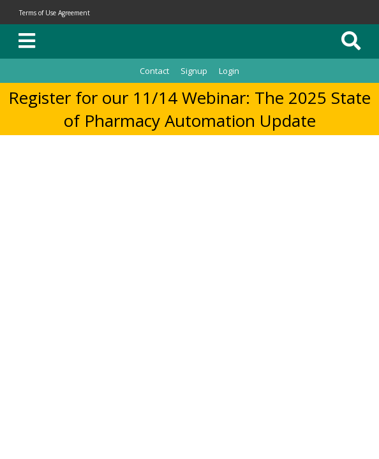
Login (229, 70)
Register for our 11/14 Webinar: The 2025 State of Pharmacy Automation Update (189, 109)
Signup (194, 70)
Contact (154, 70)
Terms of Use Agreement (54, 12)
